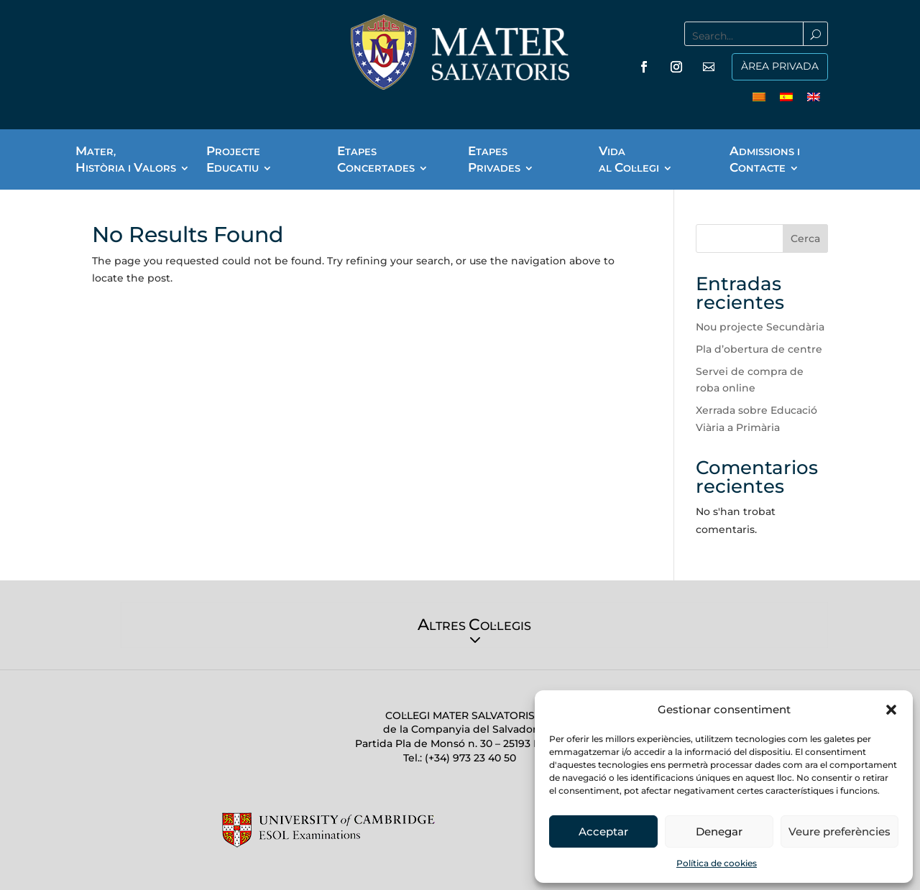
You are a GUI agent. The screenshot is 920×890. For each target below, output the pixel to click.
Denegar (719, 831)
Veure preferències (839, 831)
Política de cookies (716, 863)
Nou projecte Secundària (760, 326)
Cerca (805, 238)
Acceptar (603, 831)
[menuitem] (759, 96)
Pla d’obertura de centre (759, 349)
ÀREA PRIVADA (780, 66)
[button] (891, 710)
